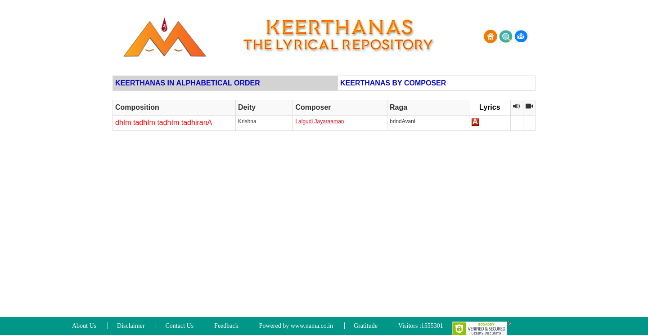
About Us (84, 325)
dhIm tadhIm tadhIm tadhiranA (163, 122)
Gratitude (366, 325)
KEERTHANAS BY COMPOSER (393, 83)
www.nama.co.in (312, 325)
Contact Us (179, 325)
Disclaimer (130, 325)
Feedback (226, 325)
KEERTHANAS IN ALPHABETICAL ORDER (187, 83)
